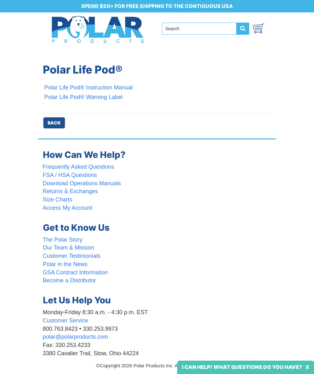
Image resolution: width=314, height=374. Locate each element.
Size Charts (57, 199)
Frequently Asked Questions (78, 167)
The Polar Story (63, 239)
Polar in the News (65, 264)
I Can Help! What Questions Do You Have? (242, 367)
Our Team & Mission (68, 247)
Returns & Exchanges (70, 191)
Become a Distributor (69, 280)
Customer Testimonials (72, 256)
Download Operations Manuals (82, 183)
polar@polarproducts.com (75, 337)
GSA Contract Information (75, 272)
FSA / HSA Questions (70, 175)
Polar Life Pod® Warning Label (83, 97)
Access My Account (67, 208)
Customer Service (65, 320)
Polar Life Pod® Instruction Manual (88, 87)
